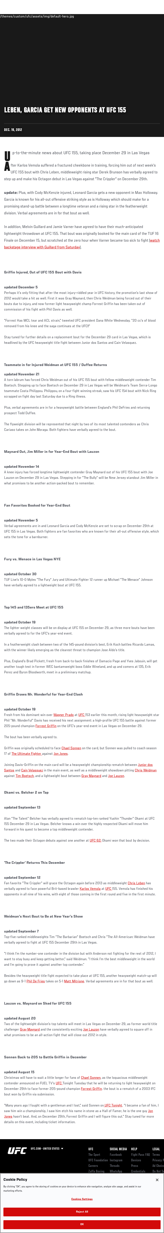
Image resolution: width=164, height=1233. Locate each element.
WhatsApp (116, 1171)
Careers (93, 1166)
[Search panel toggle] (150, 16)
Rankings (29, 16)
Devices (136, 1160)
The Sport (94, 1155)
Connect (84, 16)
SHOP (138, 16)
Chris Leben (136, 883)
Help (134, 1149)
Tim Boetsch (25, 776)
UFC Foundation (98, 1160)
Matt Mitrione (74, 981)
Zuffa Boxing (118, 18)
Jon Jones (61, 754)
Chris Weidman (146, 771)
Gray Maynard (91, 776)
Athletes (49, 16)
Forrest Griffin (45, 726)
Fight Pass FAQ (140, 1155)
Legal (156, 1149)
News (65, 16)
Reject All (82, 1212)
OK (82, 1224)
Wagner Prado (63, 715)
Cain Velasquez (32, 771)
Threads (115, 1166)
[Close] (157, 1180)
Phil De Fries (35, 981)
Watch (101, 16)
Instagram (116, 1160)
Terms (156, 1155)
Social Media (118, 1149)
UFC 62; (95, 841)
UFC (81, 715)
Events (12, 16)
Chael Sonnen (71, 748)
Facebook (116, 1155)
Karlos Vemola (90, 889)
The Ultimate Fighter (27, 754)
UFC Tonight (113, 1106)
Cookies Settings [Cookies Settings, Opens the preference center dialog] (82, 1199)
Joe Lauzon (116, 776)
